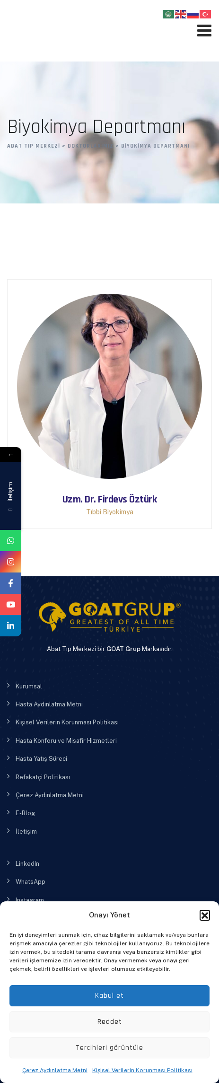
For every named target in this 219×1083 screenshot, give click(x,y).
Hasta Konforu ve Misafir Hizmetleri (66, 740)
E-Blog (25, 813)
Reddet (109, 1021)
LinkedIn (27, 863)
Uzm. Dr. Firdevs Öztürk (109, 499)
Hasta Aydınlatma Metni (49, 704)
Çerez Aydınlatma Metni (55, 1070)
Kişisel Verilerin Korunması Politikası (142, 1070)
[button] (205, 915)
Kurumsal (29, 686)
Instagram (30, 900)
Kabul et (109, 995)
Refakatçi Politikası (43, 777)
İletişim (26, 831)
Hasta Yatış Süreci (41, 758)
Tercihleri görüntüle (109, 1047)
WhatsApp (30, 881)
